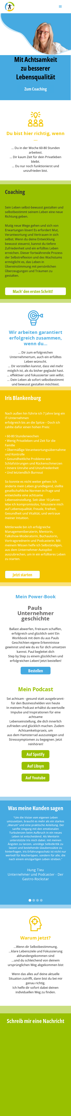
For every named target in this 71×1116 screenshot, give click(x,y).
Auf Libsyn (35, 766)
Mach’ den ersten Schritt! (33, 291)
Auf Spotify (35, 754)
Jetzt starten (22, 574)
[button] (60, 6)
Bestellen (35, 670)
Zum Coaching (35, 89)
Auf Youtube (35, 777)
